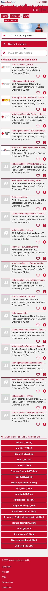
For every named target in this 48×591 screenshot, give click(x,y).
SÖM (26, 16)
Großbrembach (11, 20)
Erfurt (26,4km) (24, 460)
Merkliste (41, 2)
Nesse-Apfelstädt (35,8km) (24, 483)
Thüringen (15, 16)
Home (4, 16)
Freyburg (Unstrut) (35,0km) (24, 471)
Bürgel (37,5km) (24, 488)
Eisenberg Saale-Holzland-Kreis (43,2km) (24, 517)
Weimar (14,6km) (24, 442)
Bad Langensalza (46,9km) (24, 540)
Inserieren (6, 567)
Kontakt (5, 572)
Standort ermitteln (17, 44)
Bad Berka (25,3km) (24, 454)
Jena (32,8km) (24, 465)
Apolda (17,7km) (24, 448)
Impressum (7, 587)
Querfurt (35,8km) (24, 477)
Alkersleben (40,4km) (24, 500)
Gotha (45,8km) (24, 528)
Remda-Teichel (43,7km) (24, 523)
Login (35, 10)
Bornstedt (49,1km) (24, 546)
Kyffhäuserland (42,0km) (24, 511)
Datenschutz (7, 582)
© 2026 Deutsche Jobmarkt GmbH (16, 560)
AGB (4, 577)
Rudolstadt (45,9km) (24, 534)
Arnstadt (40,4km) (24, 494)
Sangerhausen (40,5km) (24, 506)
